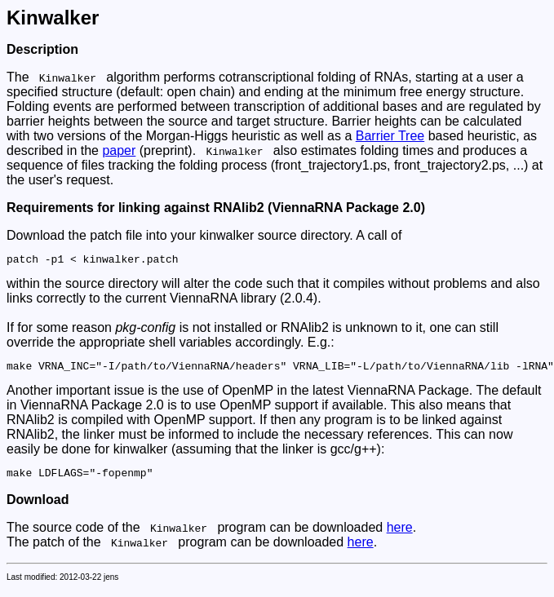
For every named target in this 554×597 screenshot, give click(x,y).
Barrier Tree (390, 136)
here (400, 535)
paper (118, 150)
